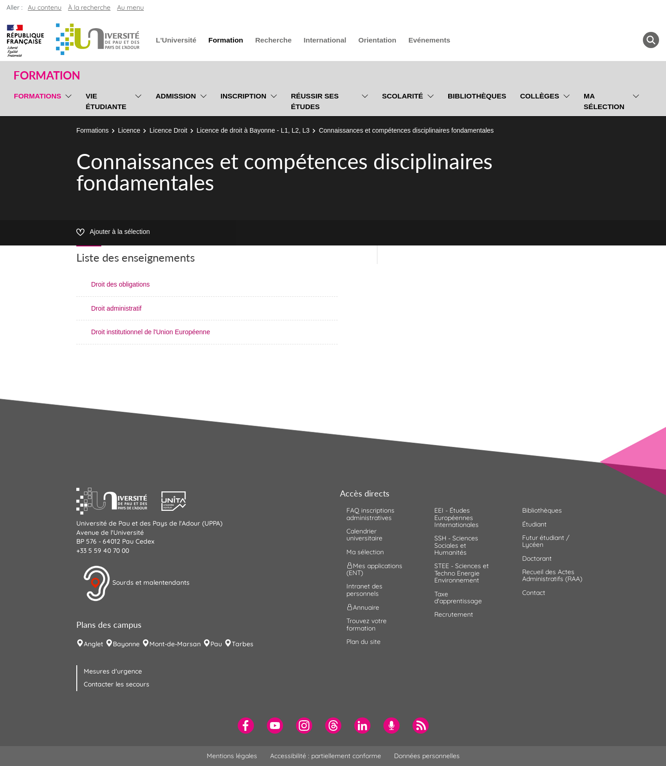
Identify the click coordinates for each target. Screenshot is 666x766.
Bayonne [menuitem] (126, 644)
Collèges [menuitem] (539, 96)
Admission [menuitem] (175, 96)
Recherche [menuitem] (273, 40)
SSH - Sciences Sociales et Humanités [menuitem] (456, 545)
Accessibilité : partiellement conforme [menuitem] (325, 756)
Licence (129, 130)
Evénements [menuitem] (429, 40)
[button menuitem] (651, 40)
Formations (92, 130)
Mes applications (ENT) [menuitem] (374, 569)
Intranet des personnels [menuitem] (364, 589)
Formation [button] (46, 75)
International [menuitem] (324, 40)
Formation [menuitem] (225, 40)
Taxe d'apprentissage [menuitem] (458, 597)
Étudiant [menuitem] (534, 524)
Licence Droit (168, 130)
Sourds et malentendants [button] (136, 583)
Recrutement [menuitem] (453, 614)
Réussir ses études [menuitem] (315, 101)
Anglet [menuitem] (93, 644)
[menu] (67, 100)
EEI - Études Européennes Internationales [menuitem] (456, 517)
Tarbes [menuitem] (242, 644)
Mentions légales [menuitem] (232, 756)
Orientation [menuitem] (377, 40)
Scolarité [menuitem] (402, 96)
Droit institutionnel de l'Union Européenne (150, 332)
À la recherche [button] (89, 7)
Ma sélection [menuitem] (604, 101)
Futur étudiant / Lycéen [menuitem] (545, 541)
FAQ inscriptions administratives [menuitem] (370, 513)
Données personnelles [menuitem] (427, 756)
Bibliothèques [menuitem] (477, 96)
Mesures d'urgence (113, 671)
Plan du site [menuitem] (363, 641)
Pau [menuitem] (216, 644)
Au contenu (45, 7)
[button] (118, 500)
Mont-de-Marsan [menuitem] (175, 644)
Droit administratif (116, 308)
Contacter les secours (116, 684)
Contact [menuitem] (533, 592)
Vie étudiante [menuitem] (106, 101)
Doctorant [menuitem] (537, 558)
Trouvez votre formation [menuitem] (366, 624)
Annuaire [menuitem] (362, 607)
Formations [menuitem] (37, 96)
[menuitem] (245, 725)
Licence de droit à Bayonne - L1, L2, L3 (253, 130)
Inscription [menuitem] (243, 96)
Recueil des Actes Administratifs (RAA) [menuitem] (552, 575)
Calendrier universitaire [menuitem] (364, 534)
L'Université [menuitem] (176, 40)
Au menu (130, 7)
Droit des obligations (120, 284)
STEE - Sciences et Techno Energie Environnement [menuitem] (461, 573)
